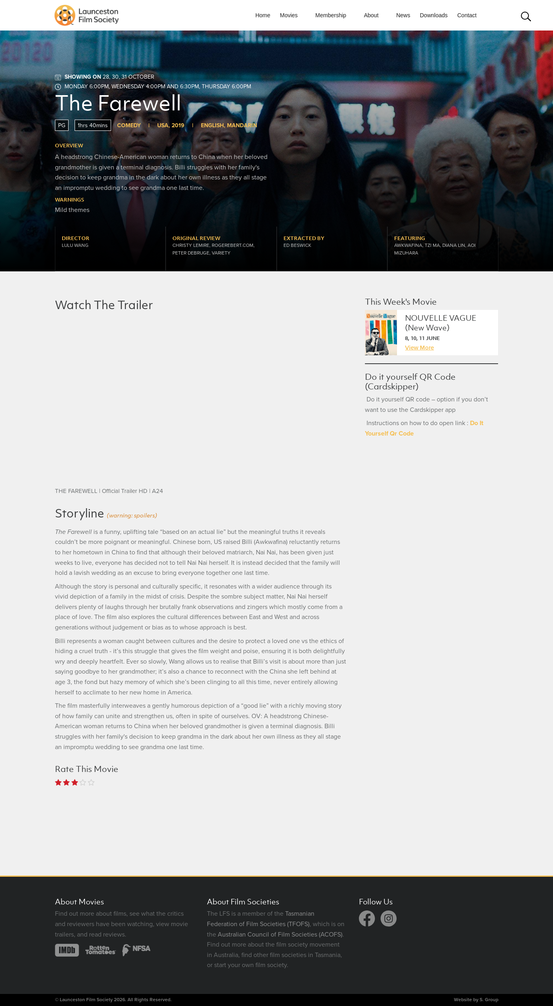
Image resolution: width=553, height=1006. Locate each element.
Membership (330, 15)
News (403, 15)
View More (419, 347)
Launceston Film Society (86, 999)
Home (262, 15)
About (371, 15)
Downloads (434, 15)
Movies (289, 15)
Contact (466, 15)
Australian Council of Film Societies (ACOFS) (280, 935)
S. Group (489, 999)
